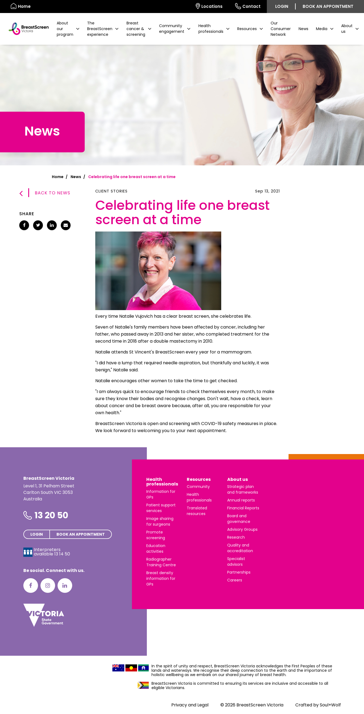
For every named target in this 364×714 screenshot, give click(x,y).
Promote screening (155, 535)
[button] (68, 29)
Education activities (155, 548)
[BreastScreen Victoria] (26, 28)
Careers (234, 580)
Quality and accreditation (240, 548)
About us (237, 479)
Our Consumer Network (281, 28)
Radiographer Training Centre (161, 562)
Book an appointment (328, 6)
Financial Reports (243, 508)
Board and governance (238, 518)
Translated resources (197, 510)
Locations (209, 6)
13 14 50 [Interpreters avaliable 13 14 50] (62, 554)
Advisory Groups (242, 529)
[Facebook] (30, 585)
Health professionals (162, 481)
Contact (248, 6)
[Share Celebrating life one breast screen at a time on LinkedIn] (52, 225)
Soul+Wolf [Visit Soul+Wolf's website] (330, 705)
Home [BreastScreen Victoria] (21, 6)
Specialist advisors (236, 561)
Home (58, 176)
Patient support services (161, 507)
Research (236, 537)
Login (281, 6)
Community (198, 486)
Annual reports (241, 500)
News (303, 28)
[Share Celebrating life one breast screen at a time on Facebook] (24, 225)
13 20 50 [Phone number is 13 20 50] (51, 515)
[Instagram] (47, 585)
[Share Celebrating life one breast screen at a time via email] (66, 225)
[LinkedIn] (65, 585)
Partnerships (239, 572)
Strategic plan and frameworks (242, 489)
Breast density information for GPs (160, 578)
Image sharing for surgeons (159, 521)
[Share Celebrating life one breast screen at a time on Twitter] (38, 225)
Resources (199, 479)
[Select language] (183, 6)
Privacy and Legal (189, 705)
